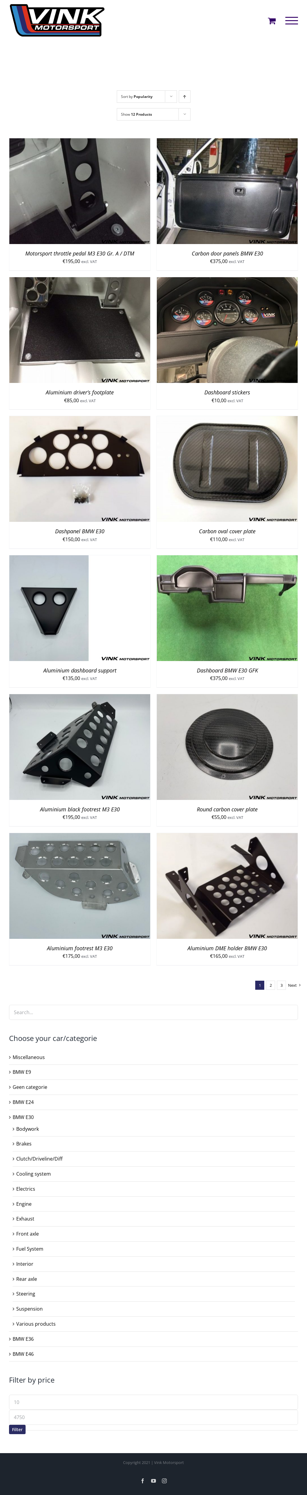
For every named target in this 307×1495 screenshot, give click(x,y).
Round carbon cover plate (227, 809)
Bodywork (27, 1129)
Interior (24, 1264)
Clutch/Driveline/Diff (39, 1158)
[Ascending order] (185, 96)
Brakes (24, 1143)
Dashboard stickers (227, 392)
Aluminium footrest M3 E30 (80, 948)
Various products (36, 1324)
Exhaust (25, 1218)
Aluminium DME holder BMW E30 (227, 948)
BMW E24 (23, 1102)
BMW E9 (22, 1072)
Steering (25, 1293)
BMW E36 (23, 1339)
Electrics (25, 1189)
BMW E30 (23, 1117)
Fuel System (29, 1249)
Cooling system (33, 1174)
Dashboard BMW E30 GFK (227, 670)
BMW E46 (23, 1354)
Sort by (137, 96)
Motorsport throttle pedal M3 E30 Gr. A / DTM (79, 253)
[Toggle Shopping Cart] (272, 20)
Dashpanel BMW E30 (79, 531)
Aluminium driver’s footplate (80, 392)
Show (136, 114)
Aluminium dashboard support (79, 670)
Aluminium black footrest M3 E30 (80, 809)
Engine (24, 1204)
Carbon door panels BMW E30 (227, 253)
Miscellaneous (29, 1057)
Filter (17, 1429)
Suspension (29, 1308)
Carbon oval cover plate (227, 531)
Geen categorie (30, 1087)
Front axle (27, 1233)
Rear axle (26, 1279)
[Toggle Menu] (292, 20)
